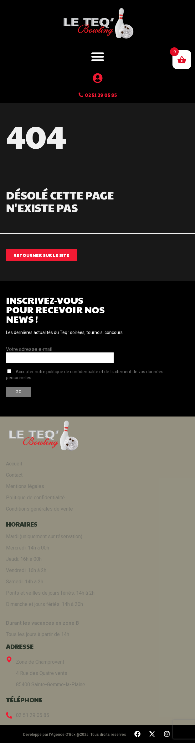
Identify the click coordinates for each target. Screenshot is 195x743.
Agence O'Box (63, 734)
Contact (14, 475)
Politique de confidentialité (35, 498)
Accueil (14, 464)
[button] (97, 56)
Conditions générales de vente (39, 509)
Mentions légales (25, 486)
